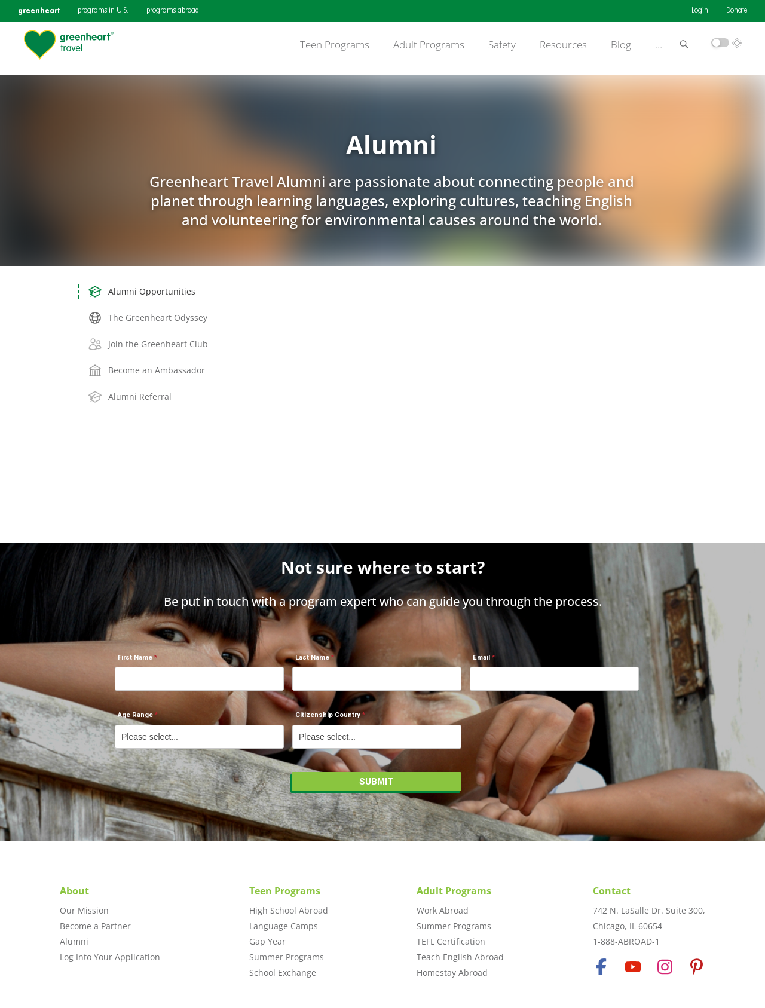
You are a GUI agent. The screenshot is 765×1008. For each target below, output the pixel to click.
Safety (502, 45)
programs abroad (172, 10)
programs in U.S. (103, 10)
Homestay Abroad (452, 972)
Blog (621, 45)
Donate (736, 10)
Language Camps (283, 926)
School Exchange (282, 972)
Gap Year (267, 941)
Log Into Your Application (110, 957)
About (74, 890)
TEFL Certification (451, 941)
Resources (563, 45)
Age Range (135, 715)
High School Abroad (288, 910)
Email (481, 657)
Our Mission (84, 910)
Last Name (312, 657)
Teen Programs (334, 45)
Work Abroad (443, 910)
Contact (612, 890)
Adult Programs (428, 45)
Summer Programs (286, 957)
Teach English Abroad (460, 957)
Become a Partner (95, 926)
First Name (135, 657)
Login (699, 10)
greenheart (39, 10)
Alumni (74, 941)
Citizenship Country (327, 715)
